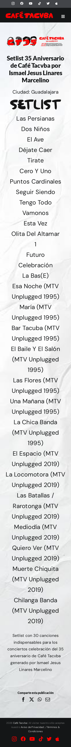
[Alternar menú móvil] (63, 16)
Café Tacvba (20, 723)
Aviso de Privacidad (32, 727)
